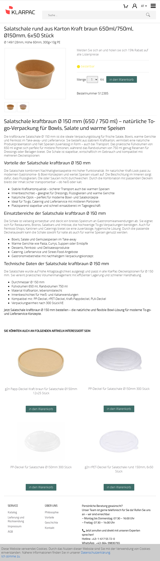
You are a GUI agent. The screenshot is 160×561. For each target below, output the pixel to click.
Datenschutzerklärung (95, 552)
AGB (10, 531)
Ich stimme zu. (11, 556)
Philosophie (52, 512)
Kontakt (49, 528)
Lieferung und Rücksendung (16, 519)
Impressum (15, 526)
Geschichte (51, 522)
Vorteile (49, 517)
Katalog (12, 512)
